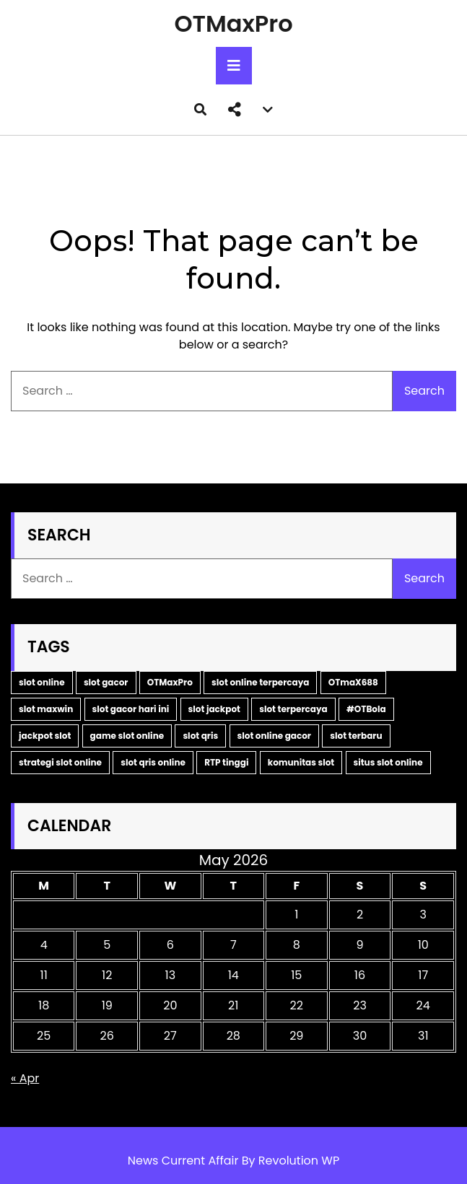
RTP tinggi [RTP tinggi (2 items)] (226, 762)
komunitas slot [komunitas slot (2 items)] (301, 762)
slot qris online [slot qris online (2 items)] (153, 762)
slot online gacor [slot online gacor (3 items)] (274, 735)
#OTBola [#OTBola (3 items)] (366, 709)
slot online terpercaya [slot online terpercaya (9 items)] (260, 682)
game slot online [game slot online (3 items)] (127, 735)
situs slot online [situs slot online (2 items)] (388, 762)
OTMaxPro (233, 23)
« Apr (25, 1078)
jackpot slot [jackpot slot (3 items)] (45, 735)
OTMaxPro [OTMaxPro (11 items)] (170, 682)
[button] (234, 109)
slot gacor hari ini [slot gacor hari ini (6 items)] (131, 709)
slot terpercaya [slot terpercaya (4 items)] (293, 709)
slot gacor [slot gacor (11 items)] (106, 682)
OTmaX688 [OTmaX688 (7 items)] (353, 682)
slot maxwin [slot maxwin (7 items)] (46, 709)
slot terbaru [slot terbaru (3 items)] (356, 735)
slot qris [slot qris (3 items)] (200, 735)
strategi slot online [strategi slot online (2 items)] (60, 762)
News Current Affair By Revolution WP (234, 1160)
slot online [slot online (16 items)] (42, 682)
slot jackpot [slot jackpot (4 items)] (214, 709)
